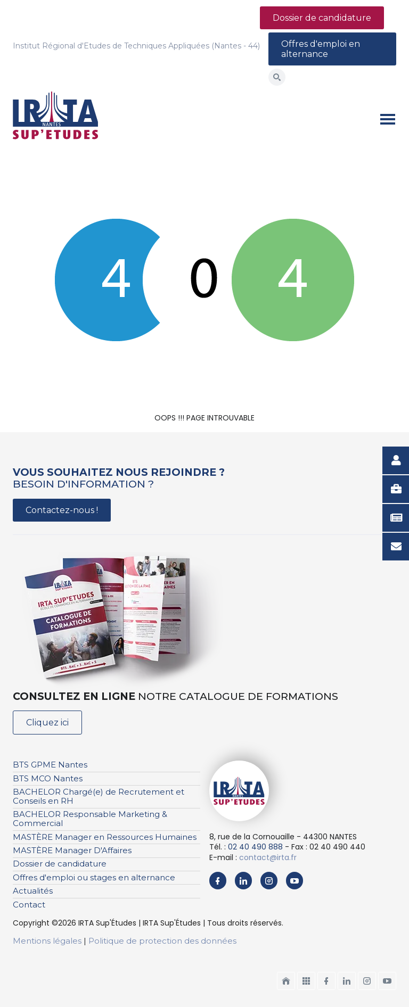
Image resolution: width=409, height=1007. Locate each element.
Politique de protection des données (162, 941)
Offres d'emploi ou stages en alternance (94, 877)
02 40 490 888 (255, 846)
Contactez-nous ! (62, 510)
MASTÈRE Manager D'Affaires (72, 850)
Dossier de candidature (322, 18)
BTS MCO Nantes (48, 778)
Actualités (33, 891)
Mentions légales (47, 941)
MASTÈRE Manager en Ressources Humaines (105, 837)
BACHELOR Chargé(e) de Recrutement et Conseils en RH (98, 796)
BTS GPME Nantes (50, 765)
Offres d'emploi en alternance (320, 49)
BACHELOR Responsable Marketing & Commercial (90, 818)
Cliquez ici (47, 722)
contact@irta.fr (268, 857)
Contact (29, 904)
